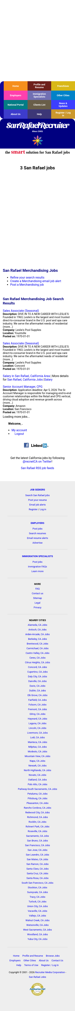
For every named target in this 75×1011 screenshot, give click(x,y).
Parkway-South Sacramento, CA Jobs (37, 789)
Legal (37, 602)
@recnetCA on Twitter (37, 461)
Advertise (38, 542)
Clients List (39, 104)
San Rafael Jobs (37, 977)
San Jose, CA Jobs (37, 850)
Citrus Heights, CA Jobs (37, 662)
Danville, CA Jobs (37, 681)
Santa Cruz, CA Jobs (37, 873)
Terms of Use (31, 965)
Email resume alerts (37, 538)
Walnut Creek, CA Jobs (37, 920)
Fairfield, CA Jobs (37, 700)
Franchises (63, 86)
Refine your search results (27, 277)
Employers (15, 95)
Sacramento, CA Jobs (37, 835)
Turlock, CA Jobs (38, 901)
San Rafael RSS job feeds (37, 468)
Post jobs (37, 528)
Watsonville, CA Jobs (37, 925)
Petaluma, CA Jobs (38, 793)
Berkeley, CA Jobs (37, 639)
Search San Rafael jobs (37, 495)
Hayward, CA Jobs (37, 718)
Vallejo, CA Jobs (37, 915)
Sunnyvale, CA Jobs (37, 892)
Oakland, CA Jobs (37, 779)
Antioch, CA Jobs (37, 629)
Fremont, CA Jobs (37, 709)
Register (33, 509)
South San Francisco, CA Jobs (37, 882)
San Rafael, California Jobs (25, 379)
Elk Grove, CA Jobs (37, 695)
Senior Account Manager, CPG (22, 386)
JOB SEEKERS (37, 489)
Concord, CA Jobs (37, 667)
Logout (19, 434)
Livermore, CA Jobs (37, 732)
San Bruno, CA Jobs (37, 840)
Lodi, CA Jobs (37, 737)
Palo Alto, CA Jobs (37, 784)
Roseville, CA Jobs (37, 831)
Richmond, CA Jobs (37, 817)
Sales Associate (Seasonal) (21, 310)
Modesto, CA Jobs (37, 751)
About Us (15, 114)
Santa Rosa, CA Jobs (37, 878)
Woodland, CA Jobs (37, 934)
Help (39, 114)
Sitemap (37, 598)
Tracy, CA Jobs (37, 896)
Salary (48, 379)
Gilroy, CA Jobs (37, 714)
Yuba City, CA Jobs (37, 939)
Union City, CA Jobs (37, 906)
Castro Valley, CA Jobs (38, 653)
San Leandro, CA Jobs (37, 854)
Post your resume (37, 500)
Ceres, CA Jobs (37, 657)
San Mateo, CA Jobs (37, 859)
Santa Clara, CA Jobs (37, 868)
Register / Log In (63, 114)
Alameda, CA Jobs (37, 624)
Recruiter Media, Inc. (37, 141)
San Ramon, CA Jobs (37, 864)
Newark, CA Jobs (37, 765)
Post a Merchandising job (27, 284)
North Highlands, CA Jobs (37, 770)
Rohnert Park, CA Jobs (38, 826)
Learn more (37, 571)
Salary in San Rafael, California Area (26, 376)
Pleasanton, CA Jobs (38, 803)
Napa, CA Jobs (37, 760)
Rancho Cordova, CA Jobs (37, 807)
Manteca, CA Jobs (37, 742)
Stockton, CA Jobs (37, 887)
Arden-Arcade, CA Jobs (37, 634)
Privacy (37, 607)
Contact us (37, 593)
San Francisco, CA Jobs (37, 845)
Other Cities (63, 95)
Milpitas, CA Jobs (37, 746)
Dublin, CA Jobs (37, 690)
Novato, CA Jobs (37, 775)
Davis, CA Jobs (37, 685)
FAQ (37, 588)
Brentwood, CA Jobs (37, 643)
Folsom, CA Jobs (37, 704)
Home (15, 86)
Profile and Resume (39, 86)
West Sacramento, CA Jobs (37, 929)
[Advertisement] (37, 40)
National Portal (16, 104)
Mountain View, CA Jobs (37, 756)
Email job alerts (37, 504)
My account (19, 430)
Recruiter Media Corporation (50, 972)
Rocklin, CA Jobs (37, 821)
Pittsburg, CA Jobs (37, 798)
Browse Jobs (53, 955)
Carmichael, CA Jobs (37, 648)
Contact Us (57, 960)
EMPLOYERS (37, 523)
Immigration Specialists (39, 95)
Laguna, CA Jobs (38, 723)
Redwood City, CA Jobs (37, 812)
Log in (43, 509)
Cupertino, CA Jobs (37, 671)
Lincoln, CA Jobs (37, 728)
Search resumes (37, 533)
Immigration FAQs (37, 566)
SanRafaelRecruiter (37, 127)
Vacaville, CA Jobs (37, 911)
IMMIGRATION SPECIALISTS (37, 556)
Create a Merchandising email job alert (35, 281)
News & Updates (63, 104)
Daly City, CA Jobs (37, 676)
